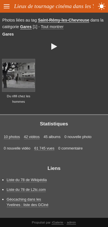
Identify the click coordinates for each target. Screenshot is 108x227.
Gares (26, 26)
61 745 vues (44, 148)
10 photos (12, 137)
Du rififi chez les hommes (18, 98)
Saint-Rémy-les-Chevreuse (63, 20)
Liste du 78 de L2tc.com (26, 189)
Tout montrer (52, 26)
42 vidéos (32, 137)
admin (71, 222)
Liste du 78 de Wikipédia (27, 180)
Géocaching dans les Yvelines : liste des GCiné (27, 202)
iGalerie (57, 222)
